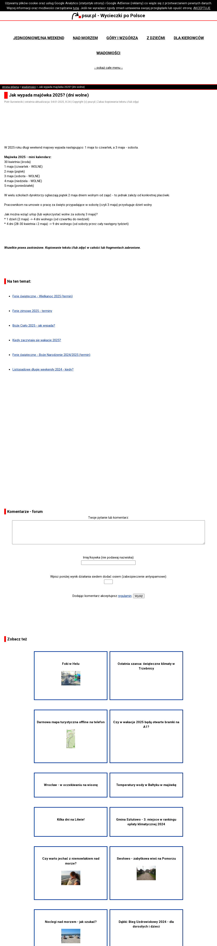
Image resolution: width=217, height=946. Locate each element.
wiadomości (29, 87)
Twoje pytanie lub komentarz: (108, 517)
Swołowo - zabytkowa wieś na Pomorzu (146, 868)
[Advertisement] (110, 133)
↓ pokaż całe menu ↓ (108, 68)
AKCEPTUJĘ (201, 8)
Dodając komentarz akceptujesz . (102, 596)
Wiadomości (108, 53)
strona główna (10, 87)
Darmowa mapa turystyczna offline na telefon (71, 734)
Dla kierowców (189, 38)
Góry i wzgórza (122, 38)
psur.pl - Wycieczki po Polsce (108, 15)
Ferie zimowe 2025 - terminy (32, 311)
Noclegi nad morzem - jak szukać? (71, 931)
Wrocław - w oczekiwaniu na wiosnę (71, 785)
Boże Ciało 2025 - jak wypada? (34, 325)
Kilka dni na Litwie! (71, 819)
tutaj (76, 8)
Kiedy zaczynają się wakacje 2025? (37, 340)
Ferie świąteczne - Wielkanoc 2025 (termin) (43, 296)
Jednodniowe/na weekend (38, 38)
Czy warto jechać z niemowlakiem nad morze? (70, 871)
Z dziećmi (156, 38)
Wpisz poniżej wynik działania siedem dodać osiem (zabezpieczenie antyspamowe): (108, 576)
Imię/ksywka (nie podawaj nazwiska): (108, 557)
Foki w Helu (70, 673)
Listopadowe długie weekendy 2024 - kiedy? (43, 369)
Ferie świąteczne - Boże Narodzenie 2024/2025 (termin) (51, 355)
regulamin (125, 596)
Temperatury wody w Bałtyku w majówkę (146, 785)
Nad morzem (85, 38)
